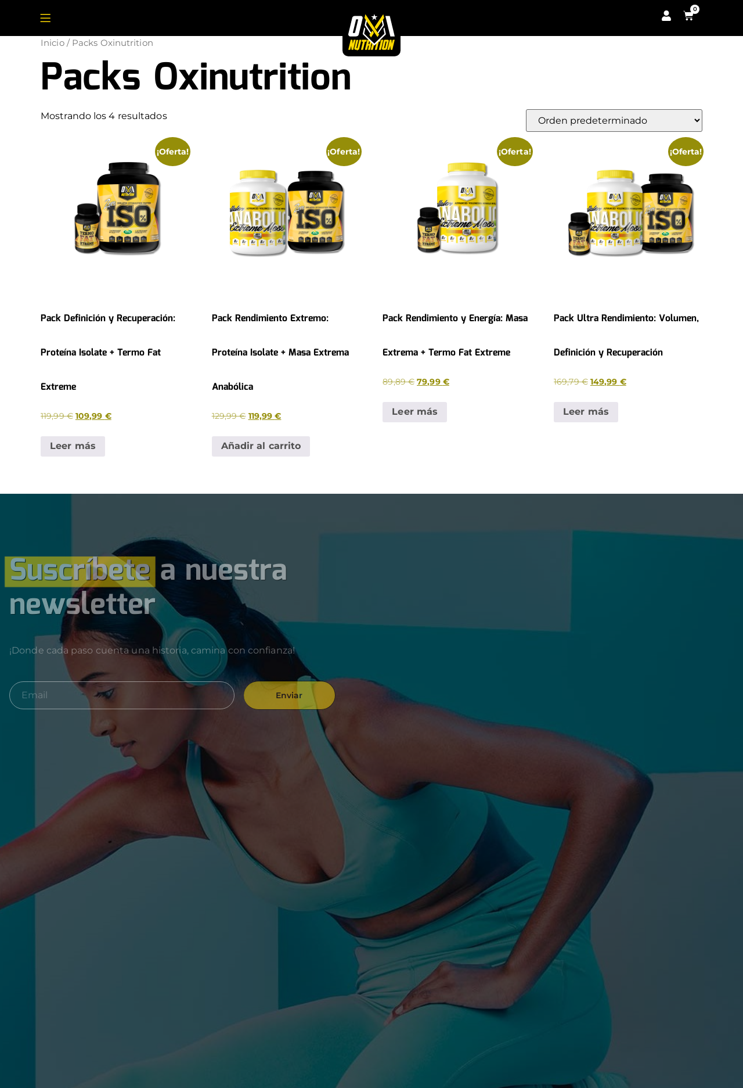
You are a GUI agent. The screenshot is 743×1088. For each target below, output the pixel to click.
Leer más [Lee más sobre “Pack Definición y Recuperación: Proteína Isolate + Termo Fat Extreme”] (73, 445)
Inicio (52, 43)
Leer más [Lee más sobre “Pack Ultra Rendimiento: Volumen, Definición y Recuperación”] (586, 411)
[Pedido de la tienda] (614, 120)
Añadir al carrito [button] (261, 445)
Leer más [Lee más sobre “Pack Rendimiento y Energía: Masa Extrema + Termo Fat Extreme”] (415, 411)
